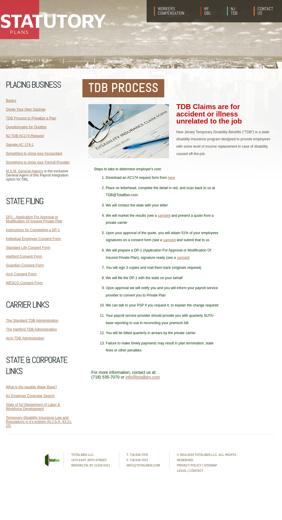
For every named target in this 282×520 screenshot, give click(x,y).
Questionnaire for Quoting (26, 127)
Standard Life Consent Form (28, 248)
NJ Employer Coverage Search (30, 396)
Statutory (19, 20)
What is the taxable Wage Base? (31, 387)
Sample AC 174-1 (20, 145)
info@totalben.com (142, 377)
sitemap (210, 465)
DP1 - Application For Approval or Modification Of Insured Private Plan (34, 219)
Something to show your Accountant (34, 153)
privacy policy (189, 465)
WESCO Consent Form (24, 283)
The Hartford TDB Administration (31, 329)
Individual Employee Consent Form (33, 239)
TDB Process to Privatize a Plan (31, 118)
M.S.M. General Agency (24, 171)
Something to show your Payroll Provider (38, 162)
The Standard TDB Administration (32, 321)
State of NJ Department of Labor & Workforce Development (33, 407)
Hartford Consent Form (24, 256)
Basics (11, 101)
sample (163, 216)
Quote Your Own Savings (25, 109)
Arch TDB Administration (25, 338)
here (171, 178)
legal (182, 470)
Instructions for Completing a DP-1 (33, 230)
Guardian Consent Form (25, 265)
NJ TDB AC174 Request (25, 136)
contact (196, 470)
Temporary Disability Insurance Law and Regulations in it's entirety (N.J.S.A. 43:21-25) (39, 422)
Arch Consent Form (21, 274)
